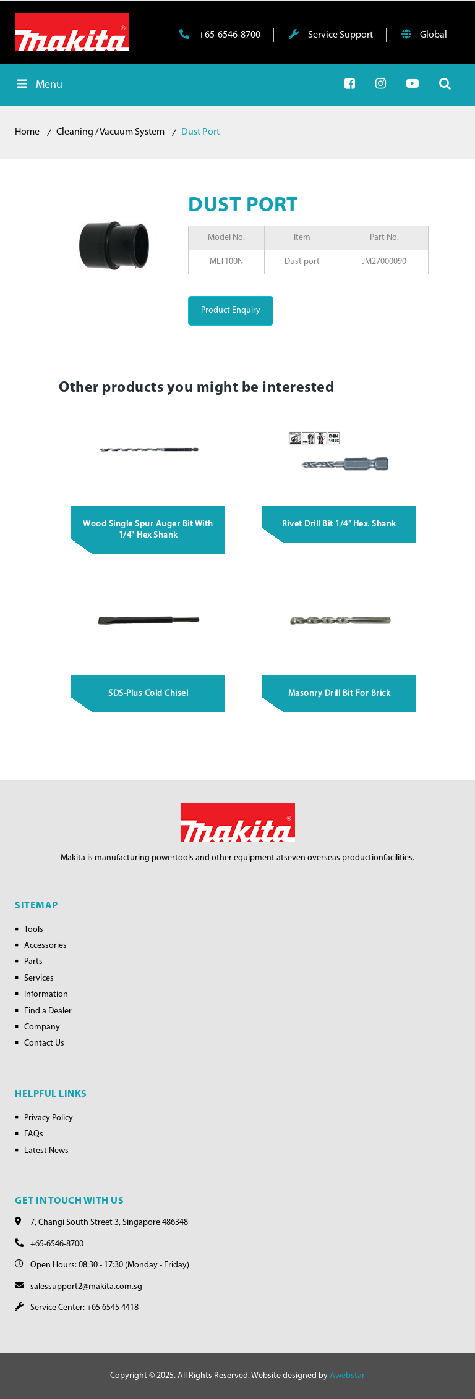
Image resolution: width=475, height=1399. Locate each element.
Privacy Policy (48, 1118)
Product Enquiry (230, 310)
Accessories (45, 945)
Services (39, 978)
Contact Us (44, 1043)
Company (42, 1027)
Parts (33, 961)
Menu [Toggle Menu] (38, 84)
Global (424, 34)
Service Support (331, 34)
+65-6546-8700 (219, 34)
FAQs (33, 1134)
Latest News (46, 1151)
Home (27, 132)
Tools (33, 929)
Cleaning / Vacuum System (110, 132)
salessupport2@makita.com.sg (86, 1286)
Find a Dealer (48, 1011)
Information (46, 994)
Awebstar (347, 1375)
